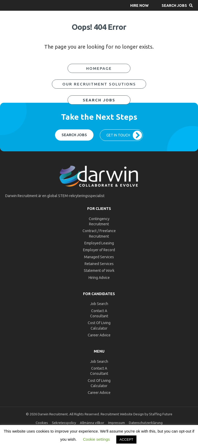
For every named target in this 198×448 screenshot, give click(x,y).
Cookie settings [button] (96, 439)
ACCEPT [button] (126, 439)
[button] (139, 5)
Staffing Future (160, 414)
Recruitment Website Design (122, 414)
